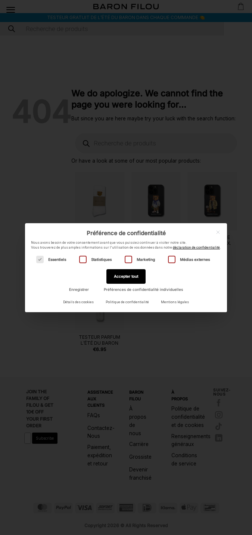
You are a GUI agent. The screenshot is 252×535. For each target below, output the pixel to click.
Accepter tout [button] (126, 276)
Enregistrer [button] (79, 289)
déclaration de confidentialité (196, 247)
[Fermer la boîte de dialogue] (218, 232)
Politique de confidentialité (127, 302)
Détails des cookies (78, 302)
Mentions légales (175, 302)
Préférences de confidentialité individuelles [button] (143, 289)
